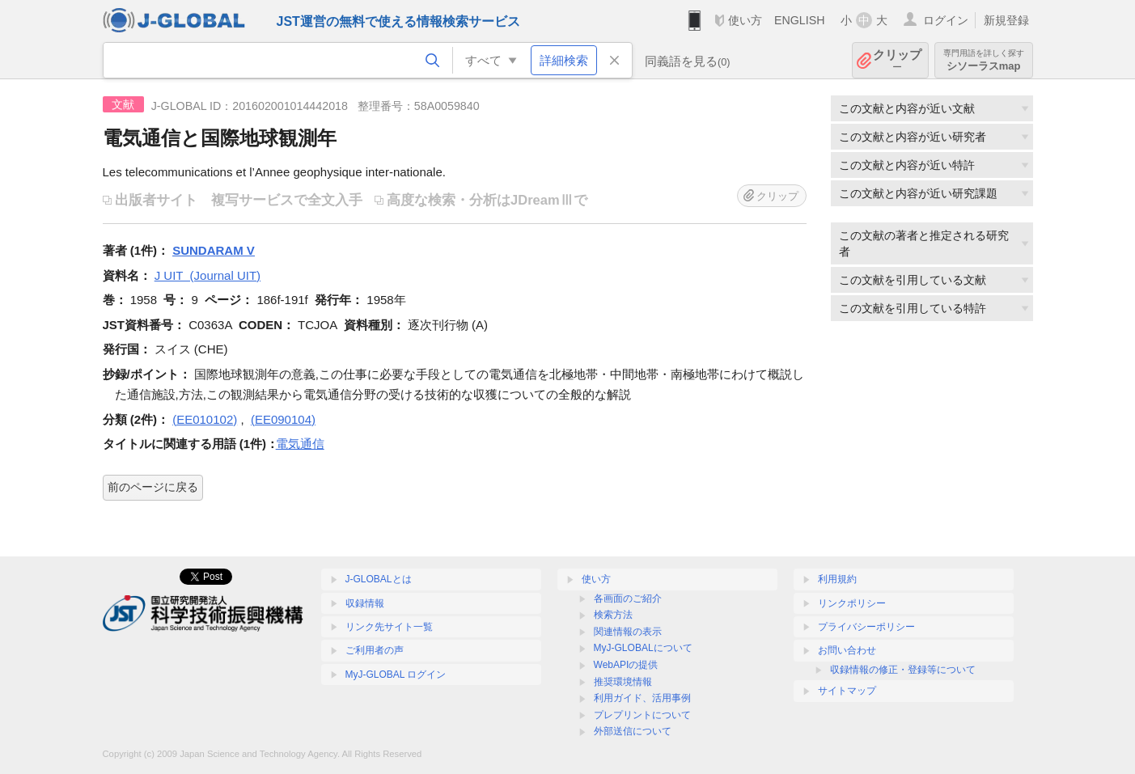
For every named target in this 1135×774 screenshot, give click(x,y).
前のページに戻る (153, 486)
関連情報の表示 (628, 631)
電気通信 (300, 443)
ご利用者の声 (374, 650)
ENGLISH (799, 20)
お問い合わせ (847, 650)
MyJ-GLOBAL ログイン (396, 674)
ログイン (945, 20)
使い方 (745, 20)
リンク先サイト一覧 (389, 626)
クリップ (897, 60)
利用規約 (837, 579)
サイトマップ (847, 690)
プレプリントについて (642, 715)
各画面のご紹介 (628, 598)
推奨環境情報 (623, 681)
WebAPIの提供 (626, 664)
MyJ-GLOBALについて (643, 647)
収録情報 (364, 603)
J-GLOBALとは (378, 579)
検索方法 (613, 614)
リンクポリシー (852, 603)
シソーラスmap (983, 60)
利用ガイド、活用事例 (642, 698)
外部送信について (632, 731)
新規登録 (1006, 20)
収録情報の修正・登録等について (903, 669)
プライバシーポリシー (866, 626)
